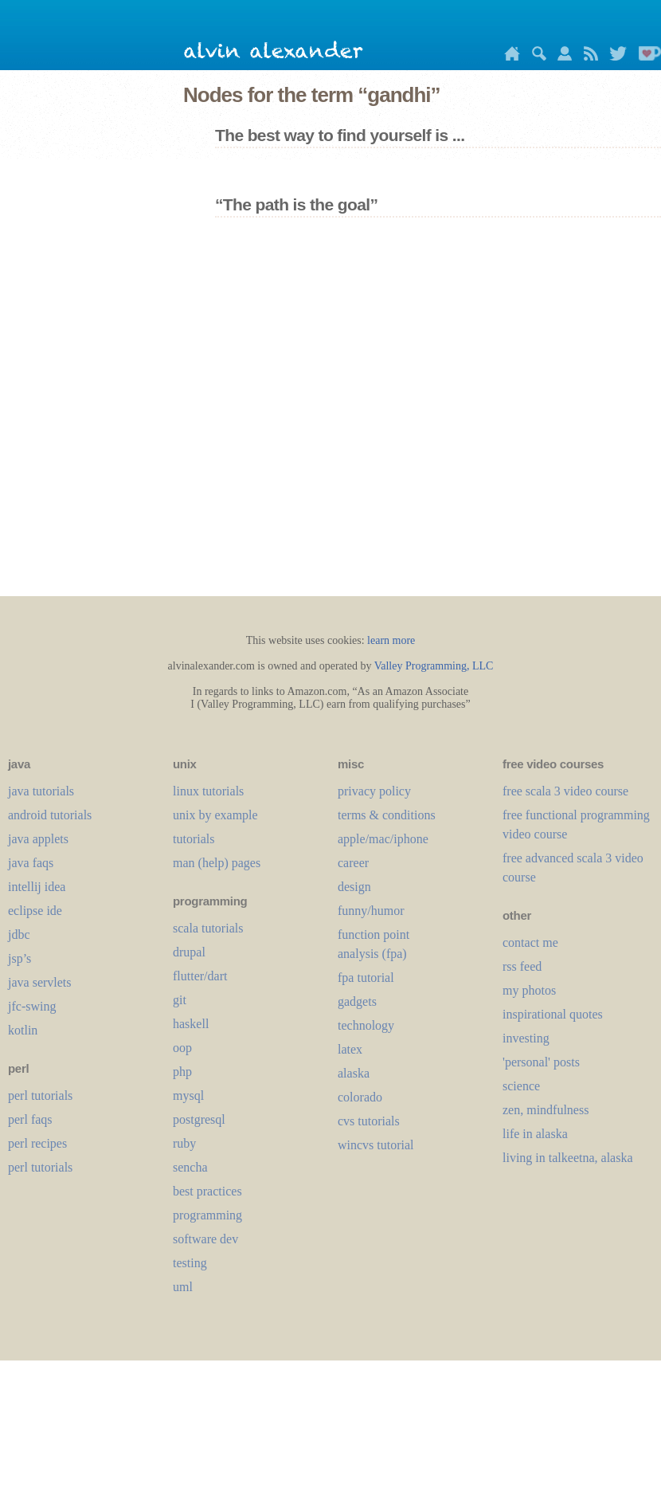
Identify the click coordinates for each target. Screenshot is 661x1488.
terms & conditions (387, 815)
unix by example (215, 815)
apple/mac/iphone (383, 839)
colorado (360, 1097)
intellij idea (36, 886)
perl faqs (30, 1119)
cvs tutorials (369, 1121)
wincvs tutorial (376, 1145)
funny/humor (371, 910)
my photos (529, 990)
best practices (207, 1191)
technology (366, 1025)
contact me (530, 942)
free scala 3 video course (565, 791)
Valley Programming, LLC (434, 666)
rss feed (522, 966)
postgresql (199, 1119)
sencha (190, 1167)
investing (526, 1038)
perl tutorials (40, 1095)
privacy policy (374, 791)
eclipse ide (35, 910)
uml (183, 1287)
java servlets (40, 982)
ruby (184, 1143)
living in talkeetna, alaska (568, 1157)
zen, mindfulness (546, 1110)
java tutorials (41, 791)
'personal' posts (541, 1062)
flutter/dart (200, 976)
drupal (189, 952)
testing (190, 1263)
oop (182, 1047)
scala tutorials (208, 928)
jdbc (19, 934)
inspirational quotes (553, 1014)
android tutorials (50, 815)
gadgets (357, 1001)
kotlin (22, 1030)
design (354, 886)
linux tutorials (208, 791)
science (521, 1086)
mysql (188, 1095)
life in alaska (535, 1134)
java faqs (30, 863)
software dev (205, 1239)
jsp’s (19, 958)
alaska (354, 1073)
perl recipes (37, 1143)
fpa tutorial (366, 977)
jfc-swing (32, 1006)
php (182, 1071)
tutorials (193, 839)
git (179, 1000)
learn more (391, 640)
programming (207, 1215)
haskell (191, 1024)
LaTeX (350, 1049)
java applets (38, 839)
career (353, 863)
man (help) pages (216, 863)
